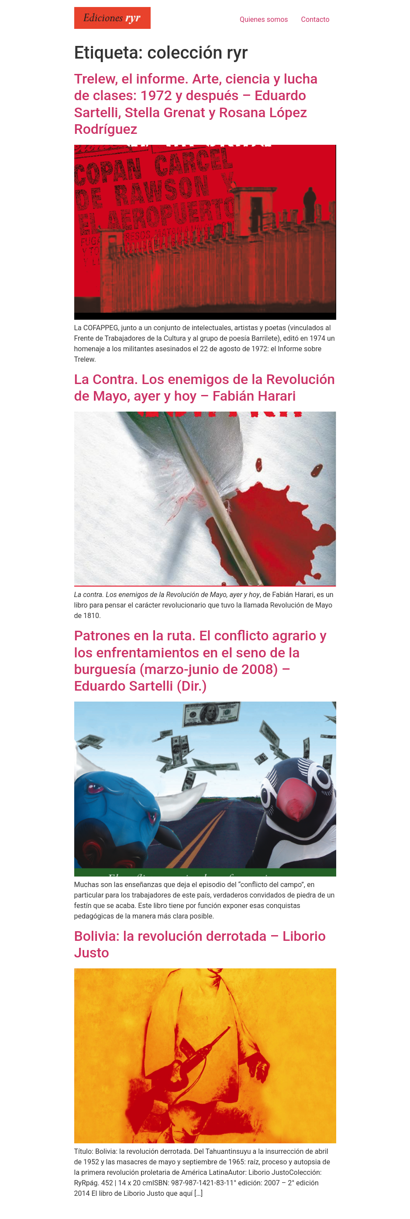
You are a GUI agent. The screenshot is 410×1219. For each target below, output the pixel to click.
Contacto (315, 19)
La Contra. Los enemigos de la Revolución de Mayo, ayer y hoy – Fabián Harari (204, 387)
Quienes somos (264, 19)
